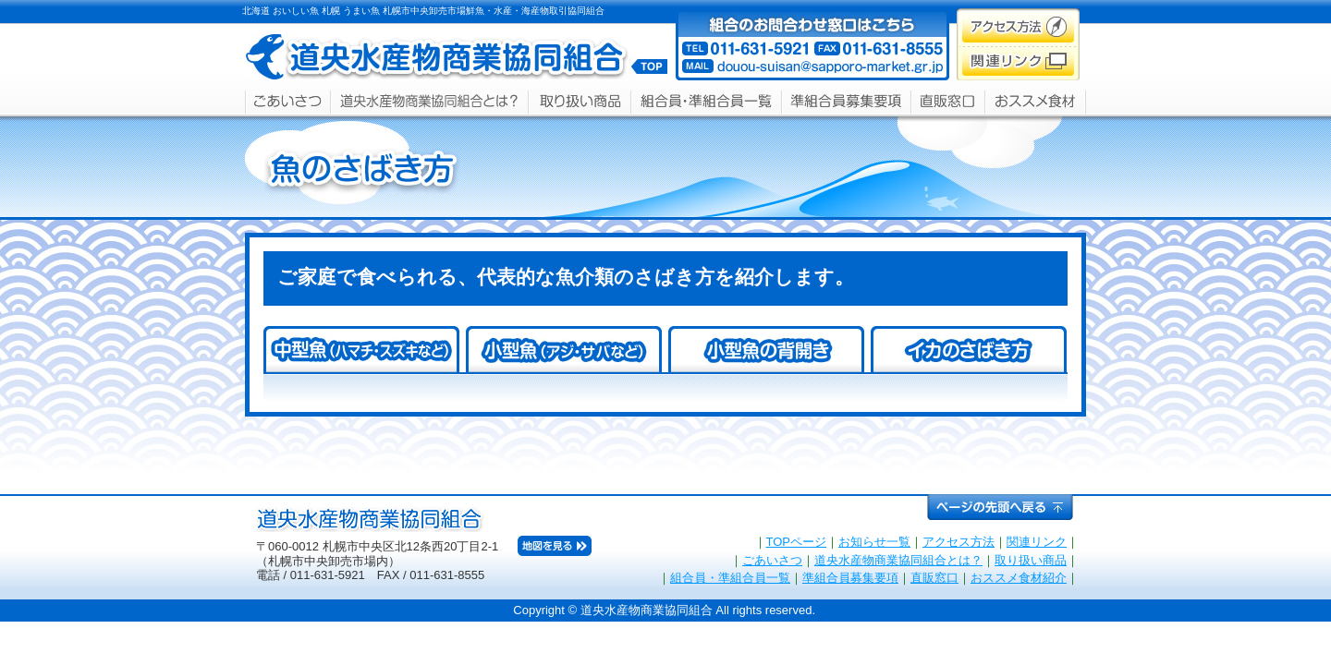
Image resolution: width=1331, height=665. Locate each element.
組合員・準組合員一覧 (730, 578)
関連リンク (1037, 542)
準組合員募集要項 (850, 578)
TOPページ (796, 542)
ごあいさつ (772, 560)
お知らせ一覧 (874, 542)
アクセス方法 (958, 542)
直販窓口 (934, 578)
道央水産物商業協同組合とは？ (898, 560)
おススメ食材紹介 (1019, 578)
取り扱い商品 (1031, 560)
